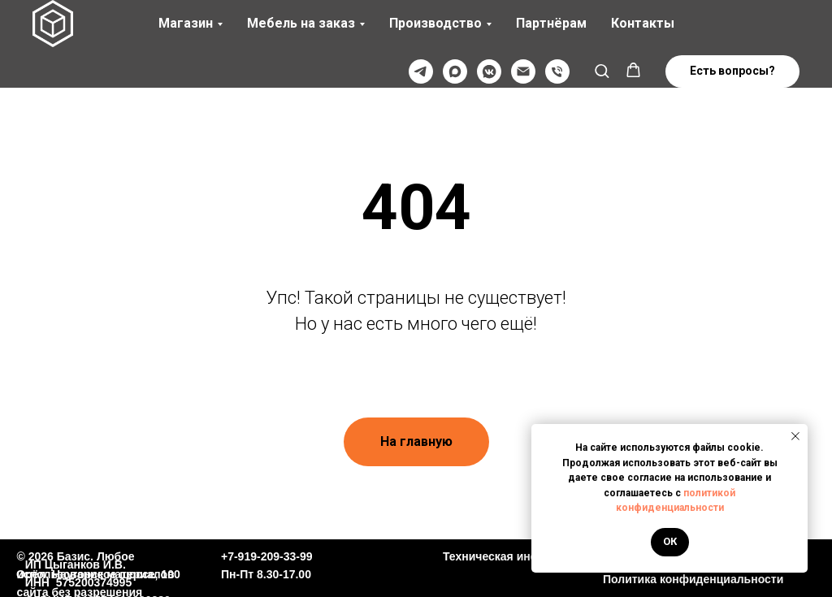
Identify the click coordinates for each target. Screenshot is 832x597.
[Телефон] (557, 71)
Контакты (642, 23)
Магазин (185, 23)
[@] (523, 71)
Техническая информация (516, 556)
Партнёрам (551, 23)
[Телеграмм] (421, 71)
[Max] (455, 71)
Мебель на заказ (301, 23)
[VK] (489, 71)
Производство (435, 23)
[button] (601, 70)
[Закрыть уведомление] (795, 436)
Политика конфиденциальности (693, 579)
